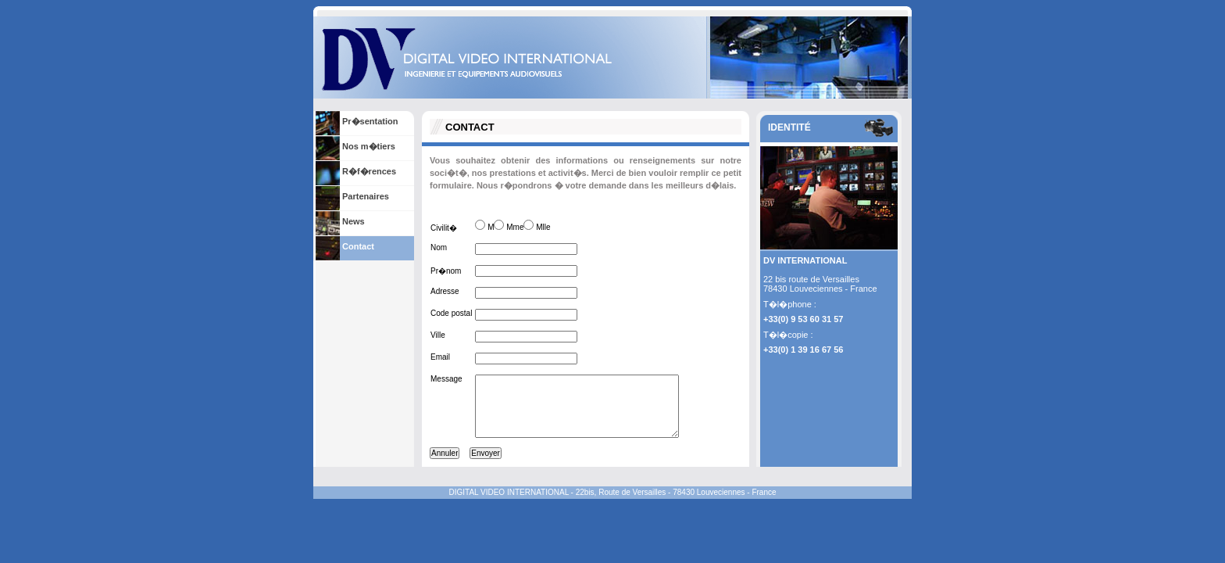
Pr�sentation (370, 121)
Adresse (444, 291)
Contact (358, 246)
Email (440, 357)
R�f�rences (369, 171)
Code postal (451, 313)
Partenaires (365, 196)
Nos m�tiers (368, 146)
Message (446, 379)
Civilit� (443, 228)
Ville (437, 335)
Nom (438, 247)
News (353, 221)
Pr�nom (445, 271)
